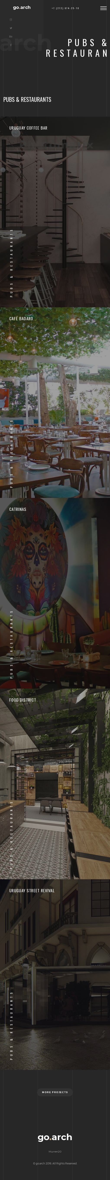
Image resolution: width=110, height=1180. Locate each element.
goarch (22, 7)
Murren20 (55, 1151)
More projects (55, 1092)
